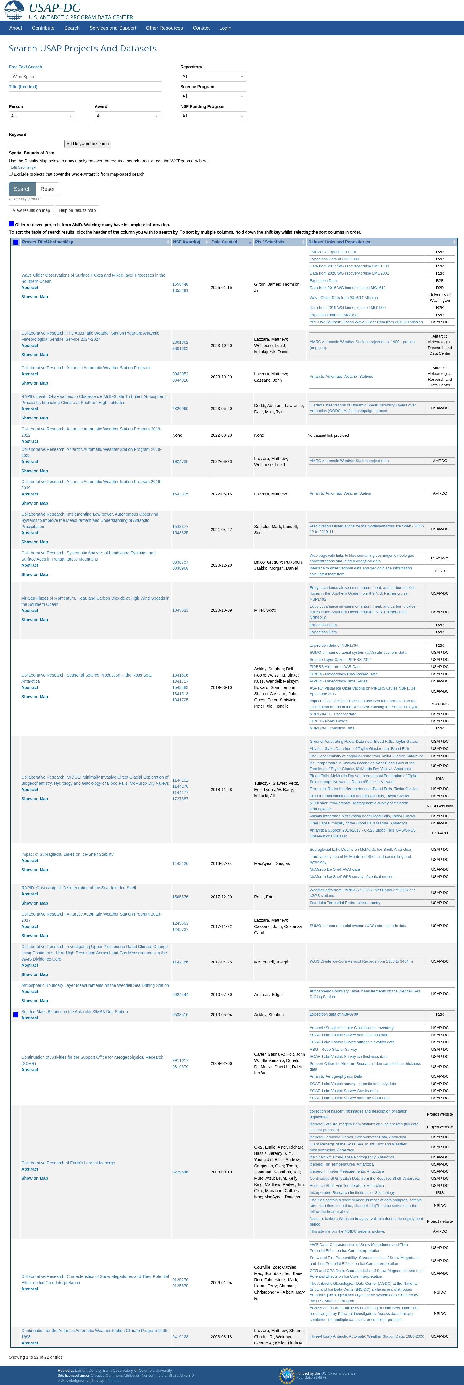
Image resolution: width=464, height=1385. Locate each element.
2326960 (180, 408)
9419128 (180, 1336)
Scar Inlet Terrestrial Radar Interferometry (345, 902)
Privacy (98, 1380)
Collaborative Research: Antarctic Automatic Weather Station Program (85, 367)
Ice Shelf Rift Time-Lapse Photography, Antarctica (352, 1157)
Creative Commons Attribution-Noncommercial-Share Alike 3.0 (142, 1375)
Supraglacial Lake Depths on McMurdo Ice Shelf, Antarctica (360, 849)
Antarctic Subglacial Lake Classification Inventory (352, 1028)
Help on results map (77, 210)
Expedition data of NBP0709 (334, 1014)
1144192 (180, 780)
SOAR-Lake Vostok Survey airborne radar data (350, 1098)
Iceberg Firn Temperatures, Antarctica (342, 1164)
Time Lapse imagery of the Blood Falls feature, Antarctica (358, 823)
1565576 (180, 897)
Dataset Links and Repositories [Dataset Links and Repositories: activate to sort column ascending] (339, 242)
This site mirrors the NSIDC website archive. (347, 1231)
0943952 (180, 374)
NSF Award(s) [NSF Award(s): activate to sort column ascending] (186, 242)
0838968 (180, 568)
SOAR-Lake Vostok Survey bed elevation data (349, 1035)
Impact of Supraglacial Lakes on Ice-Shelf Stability (67, 854)
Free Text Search (25, 66)
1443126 (180, 863)
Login (225, 28)
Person (16, 106)
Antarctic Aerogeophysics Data (336, 1076)
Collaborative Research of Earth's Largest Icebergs (68, 1162)
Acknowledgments (73, 1380)
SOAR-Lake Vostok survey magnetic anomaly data (353, 1083)
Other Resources (164, 28)
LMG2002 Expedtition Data (333, 252)
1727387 (180, 798)
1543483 (180, 687)
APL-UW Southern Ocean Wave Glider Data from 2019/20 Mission (366, 322)
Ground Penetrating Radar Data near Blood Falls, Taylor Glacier (364, 741)
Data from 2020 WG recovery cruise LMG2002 (349, 273)
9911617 (180, 1060)
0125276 (180, 1279)
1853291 (180, 290)
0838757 (180, 562)
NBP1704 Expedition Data (332, 728)
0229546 (180, 1172)
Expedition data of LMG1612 (334, 315)
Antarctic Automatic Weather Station (340, 493)
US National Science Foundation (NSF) (326, 1375)
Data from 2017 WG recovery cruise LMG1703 (349, 266)
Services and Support (112, 28)
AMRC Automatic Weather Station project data (349, 461)
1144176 (180, 786)
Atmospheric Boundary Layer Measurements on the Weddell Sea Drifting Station (95, 985)
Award (101, 106)
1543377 (180, 526)
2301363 (180, 348)
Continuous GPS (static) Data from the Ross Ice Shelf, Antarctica (365, 1178)
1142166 (180, 962)
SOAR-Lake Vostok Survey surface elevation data (352, 1042)
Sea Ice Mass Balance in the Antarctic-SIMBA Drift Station (74, 1011)
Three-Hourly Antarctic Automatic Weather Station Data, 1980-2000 (367, 1336)
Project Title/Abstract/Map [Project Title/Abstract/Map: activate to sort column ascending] (47, 242)
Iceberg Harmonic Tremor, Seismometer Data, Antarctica (358, 1137)
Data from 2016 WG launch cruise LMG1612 (348, 287)
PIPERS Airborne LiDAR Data (335, 666)
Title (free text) (23, 86)
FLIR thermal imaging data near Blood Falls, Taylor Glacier (360, 796)
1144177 (180, 792)
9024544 (180, 994)
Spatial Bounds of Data (31, 153)
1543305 (180, 494)
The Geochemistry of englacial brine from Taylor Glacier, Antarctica (366, 756)
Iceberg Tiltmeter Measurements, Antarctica (347, 1171)
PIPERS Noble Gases (328, 721)
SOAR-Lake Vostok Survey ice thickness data (349, 1056)
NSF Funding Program (203, 106)
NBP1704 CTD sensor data (333, 714)
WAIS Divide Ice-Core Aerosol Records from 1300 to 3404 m (361, 961)
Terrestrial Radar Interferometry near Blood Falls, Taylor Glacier (364, 789)
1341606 (180, 675)
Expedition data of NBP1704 (334, 645)
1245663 (180, 923)
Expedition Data (323, 280)
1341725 (180, 700)
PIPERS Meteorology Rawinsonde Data (344, 674)
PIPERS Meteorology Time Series (339, 681)
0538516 (180, 1014)
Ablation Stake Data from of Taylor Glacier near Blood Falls (360, 748)
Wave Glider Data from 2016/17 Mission (344, 298)
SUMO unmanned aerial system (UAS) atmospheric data (358, 652)
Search (72, 28)
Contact (201, 28)
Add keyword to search (88, 143)
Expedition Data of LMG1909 (334, 259)
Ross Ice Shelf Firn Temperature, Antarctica (347, 1185)
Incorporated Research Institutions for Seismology (352, 1192)
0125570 (180, 1286)
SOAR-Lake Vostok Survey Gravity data (344, 1091)
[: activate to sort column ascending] (15, 242)
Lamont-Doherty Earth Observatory (104, 1370)
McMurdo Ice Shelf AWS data (335, 869)
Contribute (43, 28)
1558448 (180, 284)
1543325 (180, 532)
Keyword (17, 134)
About (15, 28)
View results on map (31, 210)
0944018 (180, 380)
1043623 (180, 610)
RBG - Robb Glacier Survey (333, 1049)
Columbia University (155, 1370)
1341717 (180, 681)
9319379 (180, 1066)
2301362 (180, 342)
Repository (191, 66)
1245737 (180, 929)
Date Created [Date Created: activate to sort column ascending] (224, 242)
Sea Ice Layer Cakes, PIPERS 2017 (340, 659)
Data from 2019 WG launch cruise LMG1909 (348, 307)
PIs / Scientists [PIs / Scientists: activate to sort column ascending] (269, 242)
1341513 (180, 693)
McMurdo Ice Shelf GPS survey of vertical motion (352, 876)
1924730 (180, 461)
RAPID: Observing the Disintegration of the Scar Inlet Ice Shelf (78, 887)
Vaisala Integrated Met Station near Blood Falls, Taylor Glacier (362, 816)
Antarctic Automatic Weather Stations (341, 376)
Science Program (197, 86)
